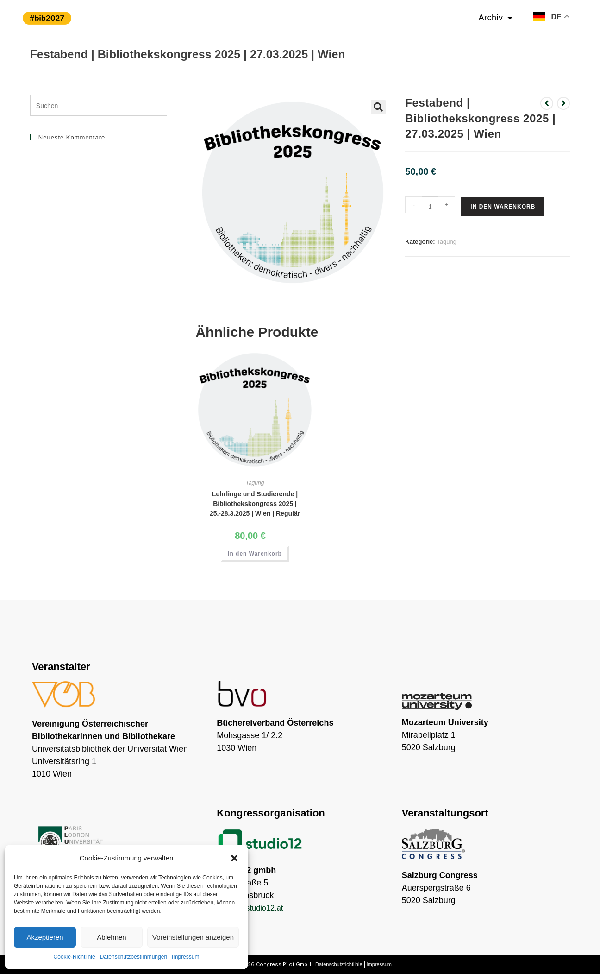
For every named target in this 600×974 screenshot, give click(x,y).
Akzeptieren (44, 937)
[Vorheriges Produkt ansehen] (546, 103)
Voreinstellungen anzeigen (193, 937)
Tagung (446, 241)
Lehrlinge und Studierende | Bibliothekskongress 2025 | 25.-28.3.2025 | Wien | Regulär (255, 503)
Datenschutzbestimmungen (133, 957)
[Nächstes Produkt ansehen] (563, 103)
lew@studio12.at (257, 907)
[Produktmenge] (430, 206)
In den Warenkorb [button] (255, 553)
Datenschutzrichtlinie (338, 964)
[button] (234, 858)
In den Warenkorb (502, 206)
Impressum (185, 957)
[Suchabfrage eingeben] (99, 105)
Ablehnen (111, 937)
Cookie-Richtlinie (74, 957)
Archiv (495, 17)
